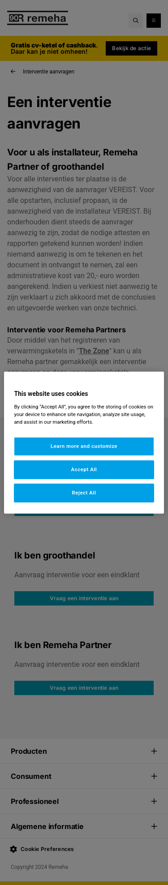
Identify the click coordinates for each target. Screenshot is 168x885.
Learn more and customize (84, 446)
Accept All (84, 469)
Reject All (84, 492)
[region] (84, 443)
